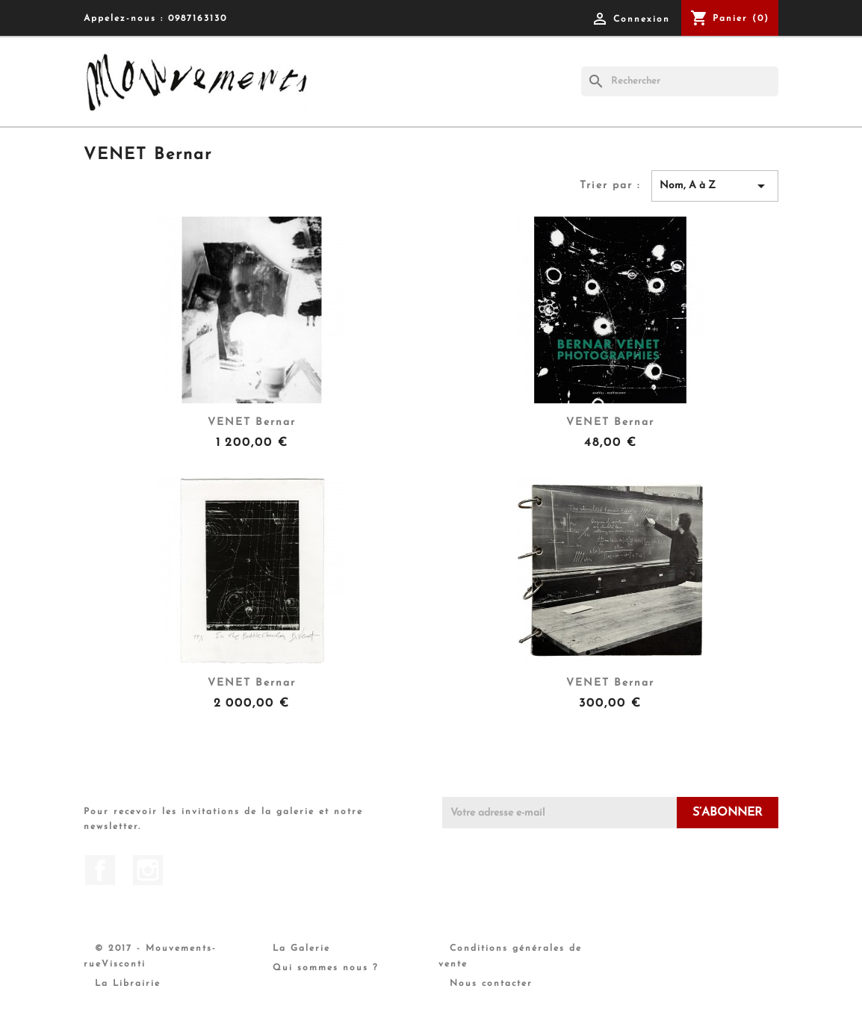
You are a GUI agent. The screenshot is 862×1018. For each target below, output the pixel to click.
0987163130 (197, 18)
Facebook (100, 870)
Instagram (148, 870)
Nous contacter (491, 983)
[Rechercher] (679, 81)
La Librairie (128, 983)
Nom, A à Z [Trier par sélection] (715, 186)
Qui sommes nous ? (326, 967)
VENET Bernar (252, 422)
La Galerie (301, 948)
